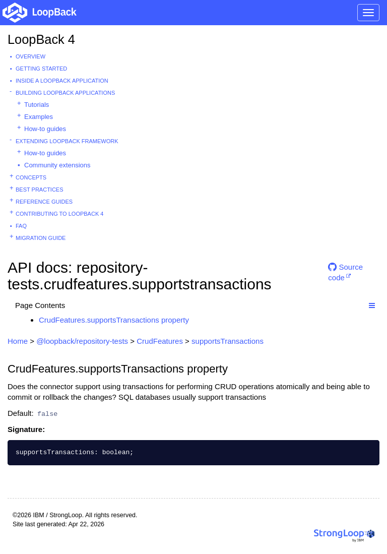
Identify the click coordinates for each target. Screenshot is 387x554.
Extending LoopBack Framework (67, 141)
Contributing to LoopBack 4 (59, 214)
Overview (30, 56)
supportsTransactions (227, 341)
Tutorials (36, 104)
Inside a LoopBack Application (62, 81)
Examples (38, 116)
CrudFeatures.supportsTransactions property (114, 320)
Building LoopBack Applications (65, 93)
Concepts (31, 177)
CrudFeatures (160, 341)
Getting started (41, 69)
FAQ (21, 226)
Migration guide (41, 238)
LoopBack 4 (41, 39)
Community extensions (57, 165)
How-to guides (45, 129)
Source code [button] (345, 271)
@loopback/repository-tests (82, 341)
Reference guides (44, 202)
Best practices (39, 190)
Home (18, 341)
